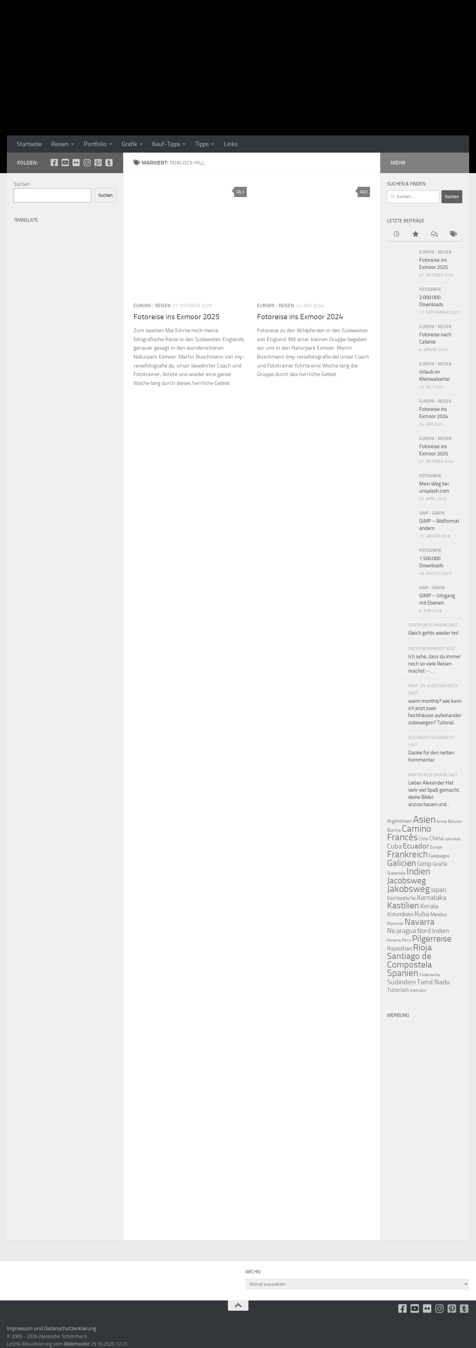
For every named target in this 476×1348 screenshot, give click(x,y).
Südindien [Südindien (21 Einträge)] (401, 982)
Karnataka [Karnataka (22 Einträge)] (431, 897)
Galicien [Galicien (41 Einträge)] (401, 863)
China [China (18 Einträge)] (436, 838)
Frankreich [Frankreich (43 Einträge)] (407, 854)
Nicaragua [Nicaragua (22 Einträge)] (401, 930)
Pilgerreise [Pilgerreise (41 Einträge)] (431, 938)
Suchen (22, 184)
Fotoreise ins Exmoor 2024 (300, 316)
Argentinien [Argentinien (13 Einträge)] (399, 821)
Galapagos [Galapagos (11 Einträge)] (439, 855)
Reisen (60, 144)
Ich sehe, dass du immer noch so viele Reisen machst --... (434, 663)
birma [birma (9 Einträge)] (442, 821)
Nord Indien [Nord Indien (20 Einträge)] (433, 931)
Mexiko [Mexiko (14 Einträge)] (438, 914)
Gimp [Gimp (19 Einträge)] (424, 864)
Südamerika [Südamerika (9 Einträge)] (429, 974)
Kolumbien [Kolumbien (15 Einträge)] (400, 914)
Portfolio (95, 144)
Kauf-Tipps (166, 144)
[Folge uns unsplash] (109, 162)
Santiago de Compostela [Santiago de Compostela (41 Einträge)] (409, 960)
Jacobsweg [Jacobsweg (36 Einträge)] (406, 880)
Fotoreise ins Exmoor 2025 (176, 316)
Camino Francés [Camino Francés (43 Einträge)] (409, 833)
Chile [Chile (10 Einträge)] (423, 838)
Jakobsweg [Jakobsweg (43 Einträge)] (408, 888)
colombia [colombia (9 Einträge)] (452, 839)
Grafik (129, 144)
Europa (142, 306)
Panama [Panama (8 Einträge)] (394, 940)
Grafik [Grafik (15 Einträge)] (440, 864)
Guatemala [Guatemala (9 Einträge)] (396, 873)
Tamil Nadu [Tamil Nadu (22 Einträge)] (433, 982)
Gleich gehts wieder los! (433, 633)
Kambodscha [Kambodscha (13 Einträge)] (401, 898)
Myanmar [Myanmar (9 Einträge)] (395, 923)
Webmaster (77, 1344)
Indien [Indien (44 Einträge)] (418, 871)
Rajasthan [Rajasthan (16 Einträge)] (399, 948)
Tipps (202, 144)
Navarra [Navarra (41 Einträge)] (419, 922)
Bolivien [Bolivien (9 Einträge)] (455, 821)
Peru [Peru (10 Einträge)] (406, 940)
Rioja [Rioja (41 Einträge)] (422, 947)
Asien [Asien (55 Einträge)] (424, 819)
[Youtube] (65, 162)
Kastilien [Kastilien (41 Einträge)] (403, 905)
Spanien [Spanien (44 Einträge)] (402, 973)
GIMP (423, 513)
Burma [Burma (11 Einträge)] (394, 830)
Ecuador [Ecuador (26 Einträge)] (416, 846)
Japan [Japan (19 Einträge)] (438, 890)
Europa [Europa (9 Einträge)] (436, 847)
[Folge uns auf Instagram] (87, 162)
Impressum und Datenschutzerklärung (51, 1328)
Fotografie (430, 289)
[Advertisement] (424, 1124)
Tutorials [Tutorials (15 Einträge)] (398, 990)
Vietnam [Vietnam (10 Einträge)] (418, 990)
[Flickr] (76, 162)
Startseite (29, 144)
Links (230, 144)
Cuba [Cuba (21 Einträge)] (394, 846)
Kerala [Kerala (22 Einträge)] (429, 906)
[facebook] (54, 162)
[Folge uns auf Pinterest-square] (98, 162)
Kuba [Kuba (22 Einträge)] (421, 914)
